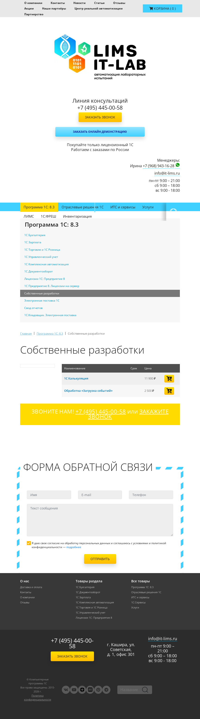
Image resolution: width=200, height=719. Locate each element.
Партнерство (33, 14)
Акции (29, 8)
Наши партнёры (54, 8)
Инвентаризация (77, 216)
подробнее (73, 547)
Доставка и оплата (31, 587)
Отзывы (119, 3)
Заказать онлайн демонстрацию (100, 131)
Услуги (148, 207)
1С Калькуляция (76, 378)
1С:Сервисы (138, 602)
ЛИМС (29, 216)
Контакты (58, 3)
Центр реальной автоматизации (99, 8)
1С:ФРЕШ (48, 216)
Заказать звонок (100, 117)
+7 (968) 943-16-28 (158, 166)
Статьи (99, 3)
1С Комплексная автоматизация (95, 602)
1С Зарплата (83, 597)
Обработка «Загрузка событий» (88, 391)
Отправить (100, 559)
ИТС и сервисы (122, 207)
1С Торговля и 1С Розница (91, 607)
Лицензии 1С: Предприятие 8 (94, 617)
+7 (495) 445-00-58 (72, 643)
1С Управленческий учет (90, 612)
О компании (33, 3)
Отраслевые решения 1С (82, 207)
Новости (79, 3)
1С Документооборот (88, 592)
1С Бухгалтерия (85, 587)
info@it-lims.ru (167, 173)
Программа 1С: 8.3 (39, 207)
